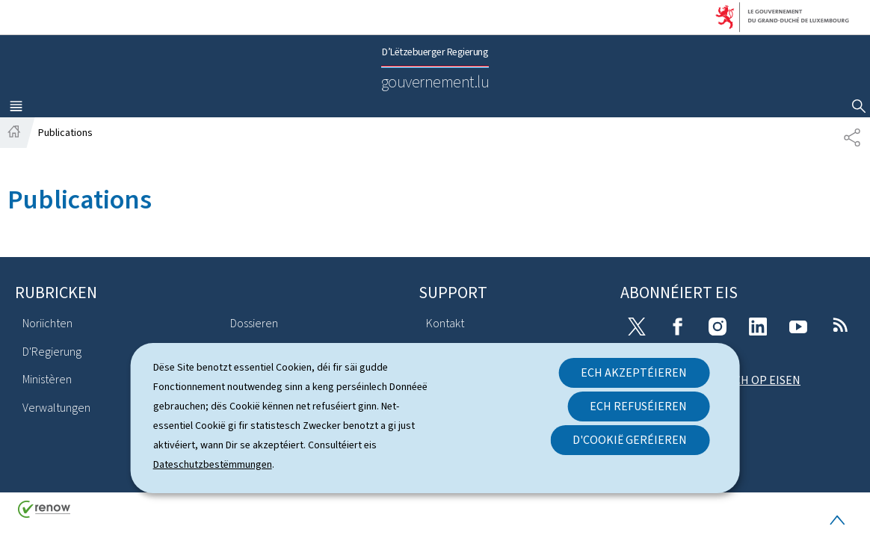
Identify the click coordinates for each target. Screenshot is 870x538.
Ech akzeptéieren (634, 372)
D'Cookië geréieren (630, 440)
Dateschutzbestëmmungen (212, 464)
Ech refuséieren (638, 406)
